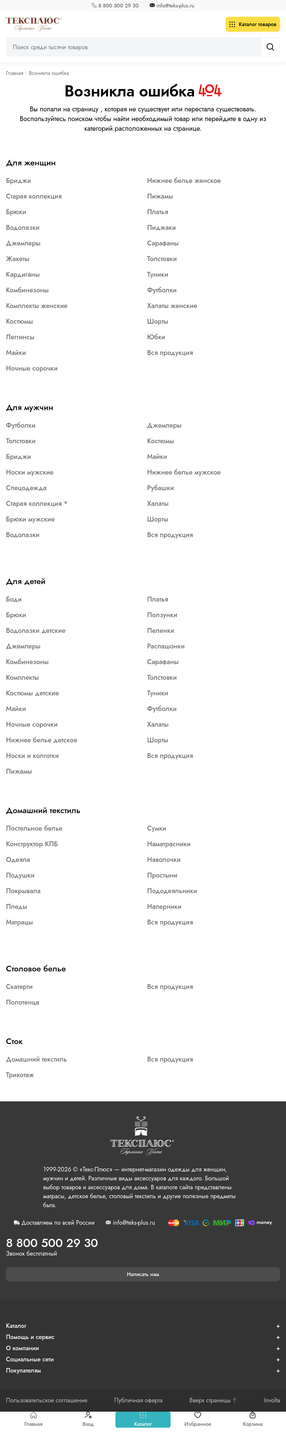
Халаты (158, 503)
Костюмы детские (32, 693)
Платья (157, 212)
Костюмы (19, 321)
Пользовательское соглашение (47, 1400)
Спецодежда (26, 488)
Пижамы (160, 196)
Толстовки (162, 259)
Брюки (16, 212)
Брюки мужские (30, 519)
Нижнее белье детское (41, 740)
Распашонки (166, 646)
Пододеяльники (172, 891)
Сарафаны (163, 243)
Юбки (156, 337)
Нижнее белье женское (184, 180)
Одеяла (18, 859)
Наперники (164, 906)
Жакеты (17, 259)
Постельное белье (34, 828)
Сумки (156, 828)
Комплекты (22, 677)
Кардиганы (23, 274)
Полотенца (22, 1002)
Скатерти (19, 987)
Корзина (253, 1420)
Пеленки (160, 630)
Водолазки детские (36, 630)
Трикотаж (20, 1075)
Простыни (162, 875)
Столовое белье (36, 968)
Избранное (197, 1420)
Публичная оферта (138, 1400)
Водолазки (22, 227)
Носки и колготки (32, 756)
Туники (157, 274)
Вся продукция (170, 353)
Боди (14, 599)
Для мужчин (29, 407)
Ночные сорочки (32, 368)
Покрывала (23, 891)
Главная (33, 1420)
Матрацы (19, 922)
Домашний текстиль (43, 810)
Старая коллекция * (37, 503)
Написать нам (143, 1274)
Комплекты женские (36, 306)
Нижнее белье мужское (184, 472)
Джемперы (23, 243)
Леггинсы (20, 337)
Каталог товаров (252, 24)
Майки (16, 353)
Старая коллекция (34, 196)
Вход (88, 1420)
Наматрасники (169, 844)
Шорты (157, 321)
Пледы (16, 906)
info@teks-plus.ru (175, 6)
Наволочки (164, 859)
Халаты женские (172, 306)
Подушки (20, 875)
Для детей (25, 581)
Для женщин (31, 162)
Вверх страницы (213, 1400)
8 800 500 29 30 (118, 6)
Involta (272, 1400)
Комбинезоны (27, 290)
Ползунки (162, 615)
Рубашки (160, 488)
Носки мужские (30, 472)
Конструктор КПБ (32, 844)
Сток (14, 1041)
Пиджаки (161, 227)
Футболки (162, 290)
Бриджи (18, 180)
